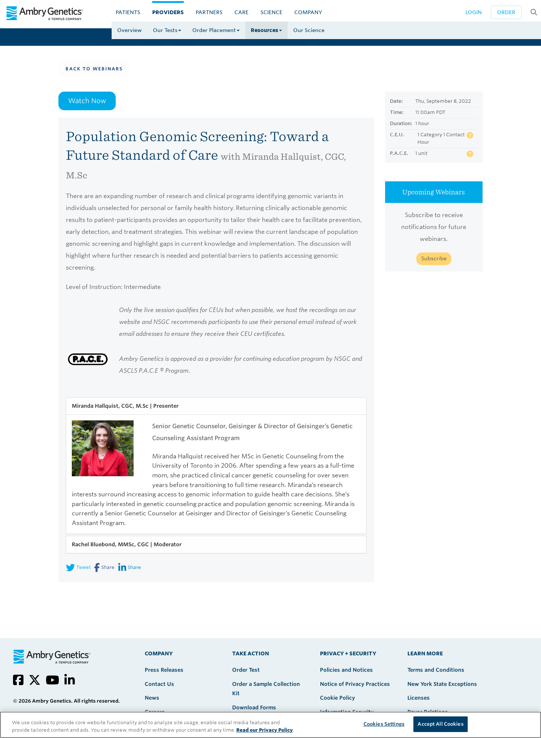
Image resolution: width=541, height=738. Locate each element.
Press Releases (164, 670)
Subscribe (433, 258)
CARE (241, 12)
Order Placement (216, 30)
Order (506, 12)
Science (271, 12)
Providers (168, 12)
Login (473, 12)
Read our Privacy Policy (264, 730)
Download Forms (254, 707)
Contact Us (159, 684)
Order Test (246, 670)
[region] (270, 725)
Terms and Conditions (435, 670)
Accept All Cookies (440, 724)
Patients (128, 12)
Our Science (308, 30)
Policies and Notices (346, 670)
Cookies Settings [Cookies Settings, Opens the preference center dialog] (384, 724)
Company (308, 12)
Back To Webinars (94, 68)
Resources (266, 30)
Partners (209, 12)
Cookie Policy (337, 698)
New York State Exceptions (442, 684)
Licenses (418, 698)
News (152, 698)
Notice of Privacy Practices (355, 684)
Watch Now (87, 101)
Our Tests (167, 30)
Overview (129, 30)
